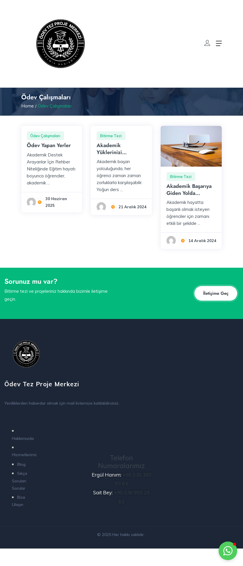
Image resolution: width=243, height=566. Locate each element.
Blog (21, 464)
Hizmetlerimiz (25, 454)
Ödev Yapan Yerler (49, 145)
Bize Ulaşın (18, 501)
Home (27, 106)
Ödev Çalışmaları (45, 135)
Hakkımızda (23, 438)
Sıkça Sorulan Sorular (19, 481)
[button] (228, 551)
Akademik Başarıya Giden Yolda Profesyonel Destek (189, 193)
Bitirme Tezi (111, 135)
